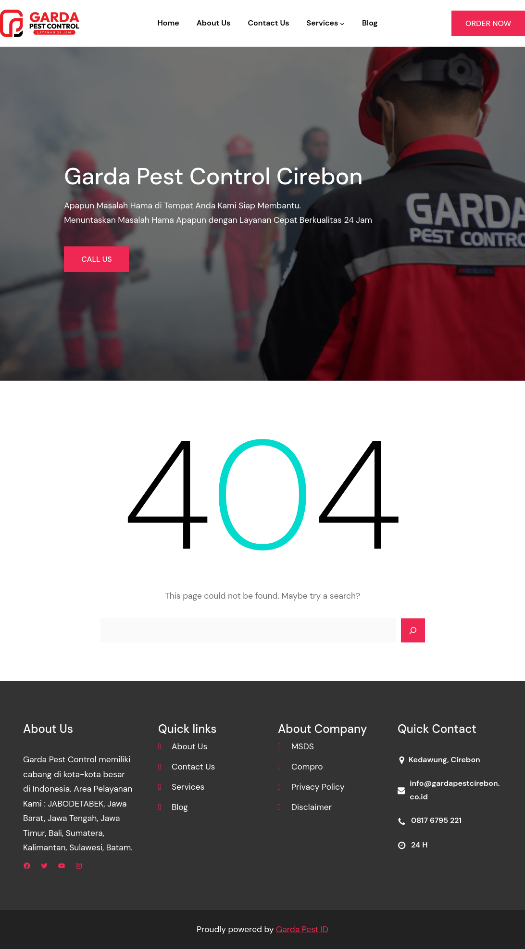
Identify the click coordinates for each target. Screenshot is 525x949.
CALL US (96, 259)
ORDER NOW (488, 23)
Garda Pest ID (302, 929)
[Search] (413, 630)
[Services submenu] (342, 23)
